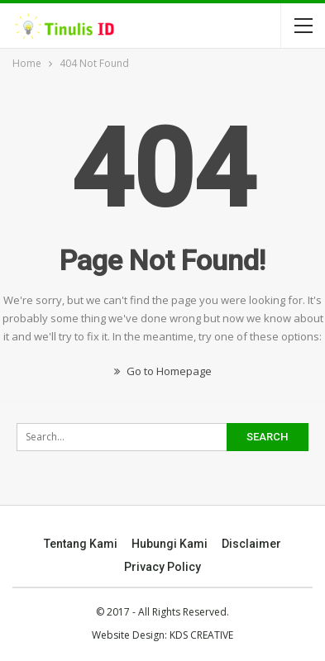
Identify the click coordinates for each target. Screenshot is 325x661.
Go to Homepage (163, 371)
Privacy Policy (162, 566)
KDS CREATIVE (201, 635)
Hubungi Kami (169, 543)
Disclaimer (251, 543)
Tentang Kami (80, 543)
